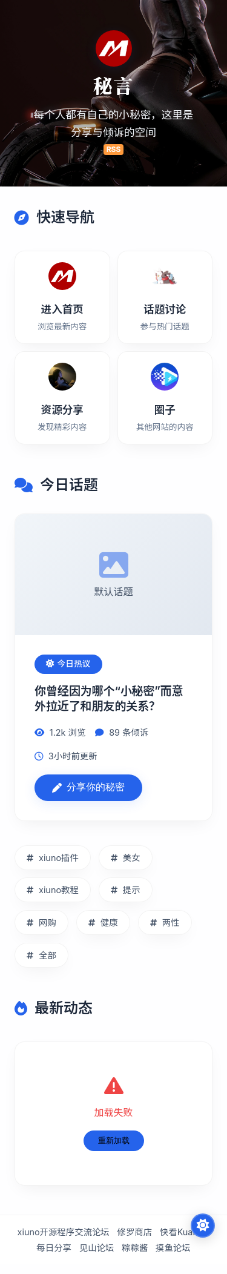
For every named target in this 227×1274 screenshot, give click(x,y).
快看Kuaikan (185, 1232)
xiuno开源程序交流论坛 (64, 1232)
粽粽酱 (135, 1248)
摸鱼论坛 (173, 1248)
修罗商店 (135, 1232)
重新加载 (114, 1140)
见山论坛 (96, 1248)
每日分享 (53, 1248)
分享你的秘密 (88, 787)
